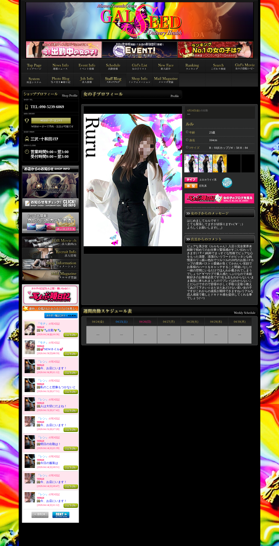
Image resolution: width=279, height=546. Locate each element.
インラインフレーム (50, 417)
